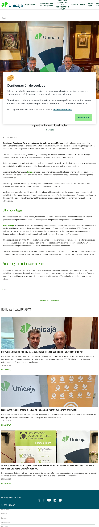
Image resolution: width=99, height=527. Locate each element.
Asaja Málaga (8, 225)
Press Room (90, 5)
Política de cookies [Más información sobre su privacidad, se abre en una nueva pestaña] (62, 109)
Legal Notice (6, 509)
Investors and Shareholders (46, 5)
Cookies (4, 514)
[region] (49, 98)
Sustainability (78, 5)
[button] (3, 18)
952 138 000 (8, 505)
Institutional (31, 5)
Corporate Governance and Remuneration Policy (62, 4)
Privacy (4, 518)
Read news (6, 370)
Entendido (83, 117)
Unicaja (30, 172)
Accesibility (5, 522)
